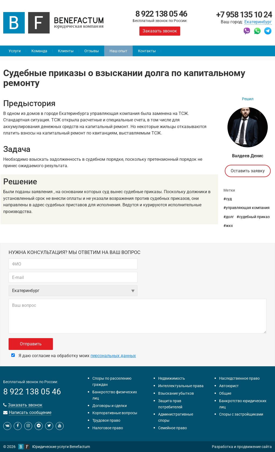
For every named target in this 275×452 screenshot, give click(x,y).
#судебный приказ (253, 217)
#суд (227, 199)
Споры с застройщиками (241, 414)
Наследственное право (239, 378)
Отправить (31, 343)
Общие (225, 393)
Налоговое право (107, 428)
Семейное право (172, 428)
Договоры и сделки (109, 406)
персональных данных (113, 355)
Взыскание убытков (176, 393)
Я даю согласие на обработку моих (73, 355)
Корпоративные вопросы (114, 413)
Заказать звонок (160, 30)
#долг (228, 217)
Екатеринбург (258, 21)
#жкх (228, 225)
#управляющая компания (246, 208)
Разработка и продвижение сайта (242, 446)
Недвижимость (171, 378)
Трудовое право (106, 420)
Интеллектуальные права (181, 386)
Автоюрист (229, 386)
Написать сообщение (30, 412)
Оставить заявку (248, 170)
